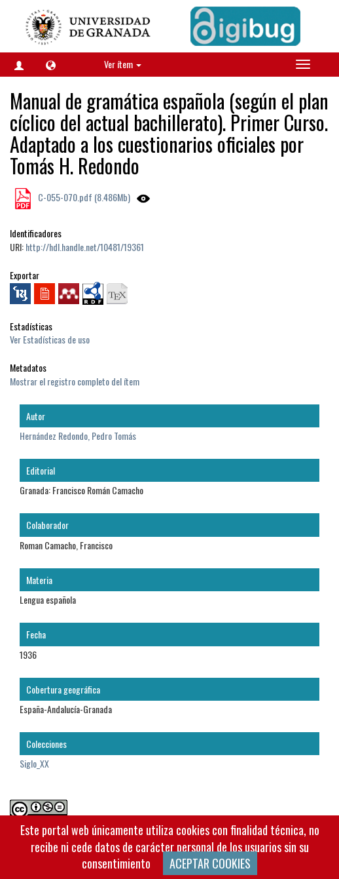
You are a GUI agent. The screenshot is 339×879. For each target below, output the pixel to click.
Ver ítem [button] (122, 64)
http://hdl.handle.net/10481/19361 (85, 247)
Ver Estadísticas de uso (50, 339)
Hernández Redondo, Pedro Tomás (78, 435)
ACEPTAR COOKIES (210, 863)
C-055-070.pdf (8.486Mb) (83, 197)
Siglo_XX (34, 763)
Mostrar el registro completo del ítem (74, 381)
